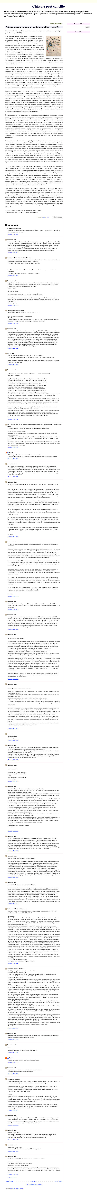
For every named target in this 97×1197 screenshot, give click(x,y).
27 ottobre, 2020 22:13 (13, 1052)
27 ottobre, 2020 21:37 (13, 1039)
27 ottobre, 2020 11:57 (13, 831)
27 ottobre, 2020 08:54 (13, 252)
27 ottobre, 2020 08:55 (13, 275)
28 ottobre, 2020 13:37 (13, 1125)
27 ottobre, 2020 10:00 (13, 609)
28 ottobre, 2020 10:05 (13, 1073)
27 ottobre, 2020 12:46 (13, 850)
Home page (34, 1181)
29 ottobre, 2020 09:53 (13, 1151)
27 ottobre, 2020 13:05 (13, 877)
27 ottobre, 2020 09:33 (13, 364)
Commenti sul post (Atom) (16, 1188)
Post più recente (9, 1181)
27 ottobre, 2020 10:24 (13, 728)
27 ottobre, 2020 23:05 (13, 1062)
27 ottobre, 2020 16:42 (13, 963)
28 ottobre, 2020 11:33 (13, 1110)
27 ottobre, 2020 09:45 (13, 447)
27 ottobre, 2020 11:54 (13, 781)
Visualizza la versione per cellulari (34, 1184)
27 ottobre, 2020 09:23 (13, 323)
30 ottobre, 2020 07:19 (13, 1174)
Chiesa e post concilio (48, 6)
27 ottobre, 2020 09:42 (13, 419)
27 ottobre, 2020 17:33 (13, 1028)
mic (8, 452)
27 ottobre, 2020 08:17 (13, 234)
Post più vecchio (58, 1181)
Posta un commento (12, 1177)
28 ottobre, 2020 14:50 (13, 1139)
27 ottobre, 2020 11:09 (13, 740)
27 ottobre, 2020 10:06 (13, 679)
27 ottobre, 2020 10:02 (13, 629)
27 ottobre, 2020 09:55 (13, 477)
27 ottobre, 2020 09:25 (13, 348)
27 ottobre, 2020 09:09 (13, 305)
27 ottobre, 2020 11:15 (13, 760)
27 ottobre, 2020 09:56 (13, 536)
